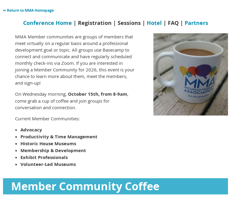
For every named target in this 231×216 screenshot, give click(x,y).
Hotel (154, 23)
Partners (196, 23)
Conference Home (47, 23)
